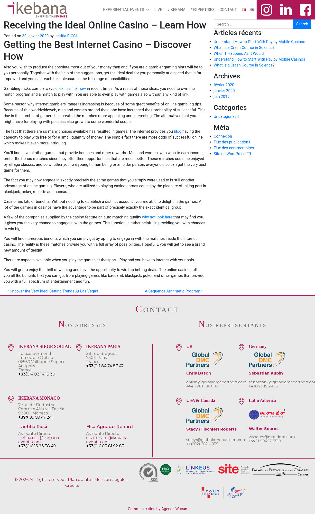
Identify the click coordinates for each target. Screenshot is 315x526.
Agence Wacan (174, 509)
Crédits (72, 485)
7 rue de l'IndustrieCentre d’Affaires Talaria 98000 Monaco (41, 409)
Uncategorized (226, 116)
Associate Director (35, 433)
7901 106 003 (202, 386)
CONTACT (228, 9)
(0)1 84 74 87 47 (105, 366)
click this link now (71, 88)
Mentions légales (110, 479)
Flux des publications (232, 142)
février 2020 (224, 85)
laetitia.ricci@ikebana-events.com (39, 439)
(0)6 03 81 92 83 (105, 446)
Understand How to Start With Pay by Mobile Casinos (259, 41)
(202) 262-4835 (202, 443)
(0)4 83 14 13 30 (36, 374)
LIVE (158, 9)
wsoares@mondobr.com (272, 436)
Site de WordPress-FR (232, 153)
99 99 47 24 (35, 417)
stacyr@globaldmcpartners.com (216, 439)
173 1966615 (263, 386)
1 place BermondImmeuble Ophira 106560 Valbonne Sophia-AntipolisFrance (41, 361)
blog (177, 131)
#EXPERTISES (202, 9)
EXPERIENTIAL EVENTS (126, 10)
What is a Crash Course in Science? (244, 47)
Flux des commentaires (234, 148)
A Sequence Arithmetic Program (174, 291)
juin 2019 (222, 96)
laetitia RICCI (66, 36)
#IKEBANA (176, 9)
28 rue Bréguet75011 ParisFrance (101, 357)
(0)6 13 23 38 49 (37, 446)
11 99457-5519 (265, 441)
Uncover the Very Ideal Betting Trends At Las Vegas (52, 291)
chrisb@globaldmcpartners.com (216, 382)
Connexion (223, 136)
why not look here (157, 217)
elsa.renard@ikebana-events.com (107, 439)
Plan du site (79, 479)
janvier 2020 (224, 90)
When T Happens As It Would (239, 53)
